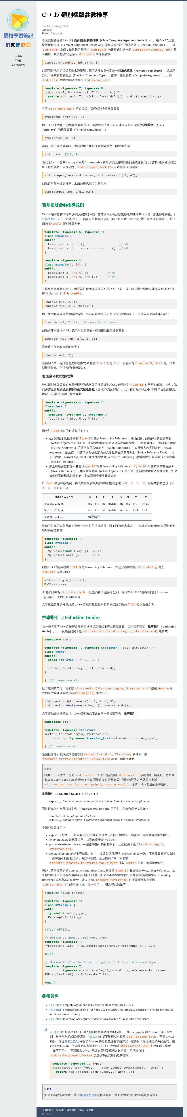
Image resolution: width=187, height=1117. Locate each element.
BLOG (18, 56)
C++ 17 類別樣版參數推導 (75, 14)
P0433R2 (54, 1009)
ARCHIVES (18, 65)
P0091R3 (54, 1005)
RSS (81, 1109)
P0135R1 (73, 1041)
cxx (50, 30)
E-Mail (90, 1109)
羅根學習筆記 (91, 1095)
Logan (58, 33)
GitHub (60, 1109)
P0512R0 (54, 1019)
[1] (145, 162)
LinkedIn (71, 1109)
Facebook (47, 1109)
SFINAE (80, 884)
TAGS (18, 60)
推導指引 (51, 219)
